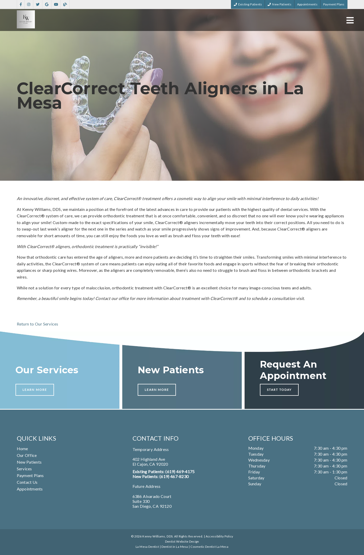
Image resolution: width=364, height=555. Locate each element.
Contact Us (27, 482)
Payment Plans (30, 475)
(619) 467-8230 (174, 476)
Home (22, 448)
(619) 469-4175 (180, 471)
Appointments (30, 488)
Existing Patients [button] (248, 4)
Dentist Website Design (182, 541)
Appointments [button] (307, 4)
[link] (21, 4)
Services (24, 468)
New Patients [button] (279, 4)
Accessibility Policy (219, 536)
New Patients (29, 461)
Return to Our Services (37, 323)
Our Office (27, 455)
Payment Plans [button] (334, 4)
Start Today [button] (279, 390)
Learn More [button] (34, 390)
